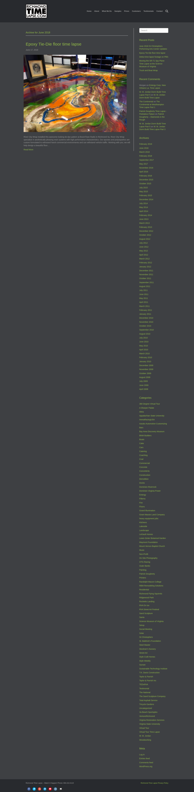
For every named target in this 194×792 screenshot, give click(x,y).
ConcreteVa (144, 471)
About (96, 11)
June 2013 (143, 219)
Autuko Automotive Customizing (153, 424)
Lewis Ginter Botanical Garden (152, 538)
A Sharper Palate (146, 408)
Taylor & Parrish (146, 677)
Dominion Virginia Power (150, 491)
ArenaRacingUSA (147, 419)
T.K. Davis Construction (149, 672)
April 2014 (143, 211)
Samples (117, 11)
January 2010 (145, 361)
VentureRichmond (147, 716)
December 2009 (146, 365)
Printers (142, 578)
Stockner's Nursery (147, 649)
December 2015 (146, 180)
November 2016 (146, 168)
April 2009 (143, 389)
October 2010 (145, 326)
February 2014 (145, 215)
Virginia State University (149, 724)
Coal (141, 459)
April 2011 (143, 302)
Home (89, 11)
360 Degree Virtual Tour (149, 404)
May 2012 (143, 251)
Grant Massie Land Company (152, 514)
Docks (142, 483)
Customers (136, 11)
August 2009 (144, 377)
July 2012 (143, 243)
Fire (141, 503)
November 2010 (146, 322)
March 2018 (144, 152)
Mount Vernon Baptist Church (152, 546)
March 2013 (144, 223)
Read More (28, 149)
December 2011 (146, 270)
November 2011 (146, 274)
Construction (144, 475)
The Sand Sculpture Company (152, 696)
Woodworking (145, 740)
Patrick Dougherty (147, 574)
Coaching (143, 455)
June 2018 (143, 148)
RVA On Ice (144, 605)
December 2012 (146, 231)
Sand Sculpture (146, 613)
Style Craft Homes (147, 657)
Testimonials (149, 11)
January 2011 (145, 314)
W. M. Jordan (145, 736)
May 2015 (143, 191)
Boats (141, 439)
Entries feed (144, 758)
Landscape (144, 530)
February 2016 (145, 176)
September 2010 (146, 330)
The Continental (146, 101)
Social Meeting (145, 629)
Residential (144, 589)
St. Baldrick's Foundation (150, 641)
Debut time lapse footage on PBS (153, 57)
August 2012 (144, 239)
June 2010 (143, 342)
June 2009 (143, 385)
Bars (141, 427)
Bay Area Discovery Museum (152, 431)
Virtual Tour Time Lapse (149, 732)
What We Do (107, 11)
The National (144, 692)
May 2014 (143, 207)
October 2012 (145, 235)
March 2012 (144, 259)
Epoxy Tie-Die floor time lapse (53, 44)
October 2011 (145, 278)
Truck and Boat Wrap (148, 70)
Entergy (142, 495)
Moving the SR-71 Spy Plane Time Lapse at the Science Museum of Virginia (152, 64)
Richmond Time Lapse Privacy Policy (154, 783)
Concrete (143, 467)
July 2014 (143, 203)
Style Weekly (145, 661)
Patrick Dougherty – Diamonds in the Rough (152, 117)
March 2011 (144, 306)
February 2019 (145, 144)
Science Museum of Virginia (151, 621)
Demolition (144, 479)
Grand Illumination (147, 510)
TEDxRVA (143, 684)
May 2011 (143, 298)
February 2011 (145, 310)
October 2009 (145, 373)
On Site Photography (148, 558)
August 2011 (144, 286)
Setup (142, 625)
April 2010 (143, 350)
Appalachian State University (151, 416)
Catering (143, 451)
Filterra (142, 499)
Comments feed (146, 762)
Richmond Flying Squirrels (150, 594)
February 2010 (145, 357)
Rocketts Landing (146, 601)
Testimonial (144, 688)
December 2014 (146, 199)
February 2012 (145, 262)
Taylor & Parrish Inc (147, 680)
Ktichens (143, 522)
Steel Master (144, 645)
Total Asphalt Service (148, 700)
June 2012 (143, 247)
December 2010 (146, 318)
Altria (141, 412)
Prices (126, 11)
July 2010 (143, 338)
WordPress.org (145, 766)
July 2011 (143, 290)
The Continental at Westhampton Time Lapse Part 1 (151, 104)
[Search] (166, 11)
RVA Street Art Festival (149, 609)
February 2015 (145, 195)
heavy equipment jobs (148, 518)
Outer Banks (144, 566)
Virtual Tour (144, 728)
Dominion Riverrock (147, 487)
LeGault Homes (146, 534)
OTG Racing (144, 562)
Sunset (142, 665)
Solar (141, 633)
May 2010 (143, 346)
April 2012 (143, 255)
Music (142, 550)
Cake (141, 443)
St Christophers (146, 637)
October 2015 (145, 183)
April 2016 (143, 172)
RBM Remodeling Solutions (151, 586)
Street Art (143, 653)
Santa (142, 617)
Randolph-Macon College (150, 582)
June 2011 (143, 294)
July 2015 (143, 187)
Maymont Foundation (148, 542)
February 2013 (145, 227)
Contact (159, 11)
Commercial (144, 463)
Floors (142, 507)
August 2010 (144, 334)
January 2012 (145, 267)
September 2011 (146, 282)
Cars (141, 447)
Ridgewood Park (146, 597)
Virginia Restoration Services (152, 720)
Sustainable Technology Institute (153, 669)
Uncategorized (145, 708)
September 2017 (146, 160)
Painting (142, 570)
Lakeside (143, 526)
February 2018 (145, 156)
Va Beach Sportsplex (148, 712)
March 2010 (144, 353)
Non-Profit (143, 554)
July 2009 (143, 381)
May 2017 (143, 164)
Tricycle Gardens (146, 704)
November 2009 (146, 369)
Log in (142, 754)
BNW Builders (145, 435)
